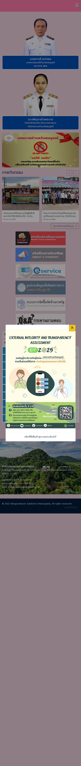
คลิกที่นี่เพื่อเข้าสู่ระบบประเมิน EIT (41, 436)
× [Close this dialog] (72, 328)
